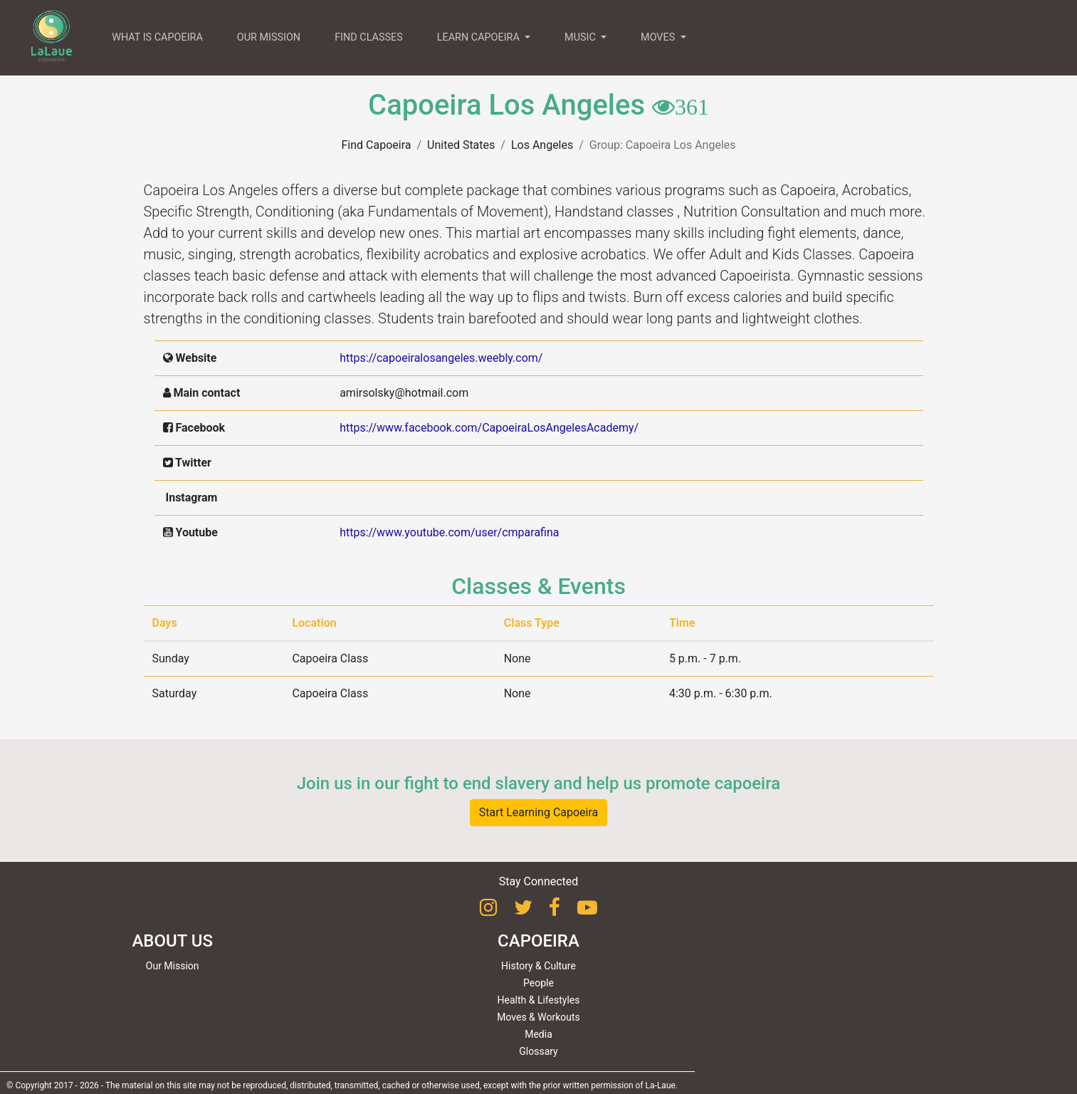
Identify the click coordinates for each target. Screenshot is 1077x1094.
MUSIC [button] (581, 37)
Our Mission (172, 965)
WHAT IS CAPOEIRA (157, 37)
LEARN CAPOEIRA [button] (479, 37)
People (538, 983)
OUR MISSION (268, 37)
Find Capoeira (376, 145)
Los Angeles (542, 145)
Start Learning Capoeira (539, 812)
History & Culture (538, 965)
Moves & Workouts (538, 1017)
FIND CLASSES (369, 37)
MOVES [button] (659, 37)
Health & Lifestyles (539, 1000)
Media (538, 1034)
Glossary (538, 1051)
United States (461, 145)
